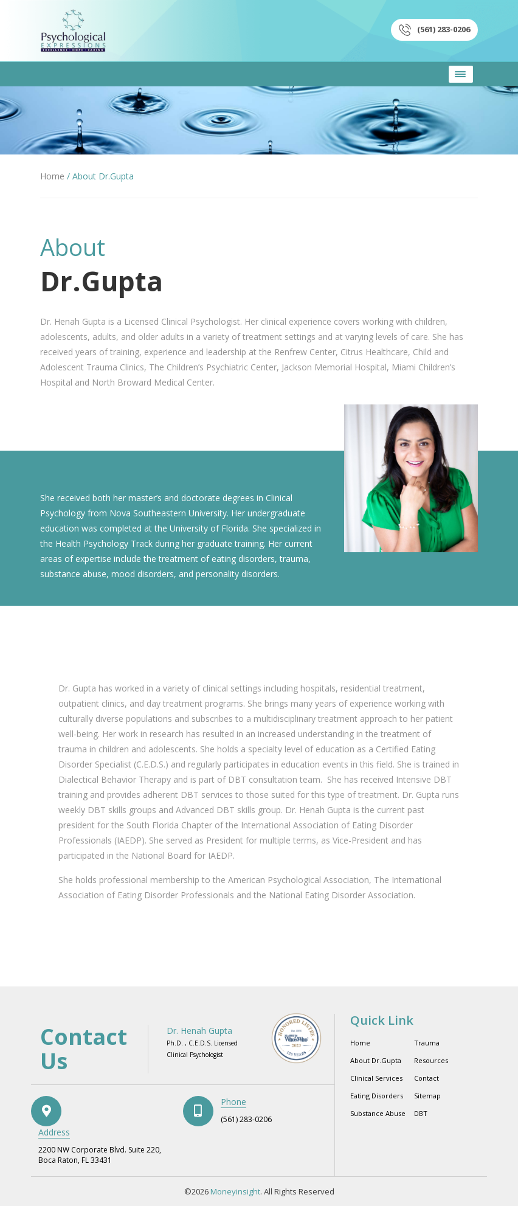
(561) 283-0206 (434, 30)
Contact (426, 1078)
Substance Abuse (378, 1113)
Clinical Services (376, 1078)
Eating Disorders (376, 1095)
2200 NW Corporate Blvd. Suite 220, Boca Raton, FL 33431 (99, 1155)
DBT (420, 1113)
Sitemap (427, 1095)
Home (52, 176)
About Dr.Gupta (375, 1060)
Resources (431, 1060)
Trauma (427, 1042)
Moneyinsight (235, 1191)
